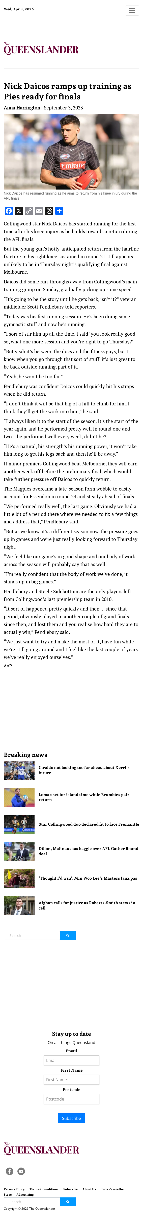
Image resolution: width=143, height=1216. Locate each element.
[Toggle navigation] (132, 11)
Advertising (25, 1194)
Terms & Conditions (44, 1189)
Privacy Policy (14, 1189)
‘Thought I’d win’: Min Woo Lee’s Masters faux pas (88, 878)
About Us (89, 1189)
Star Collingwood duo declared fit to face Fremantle (89, 824)
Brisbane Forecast (35, 25)
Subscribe (71, 1118)
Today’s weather (113, 1189)
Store (8, 1194)
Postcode (71, 1089)
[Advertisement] (71, 710)
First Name (72, 1070)
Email (71, 1051)
